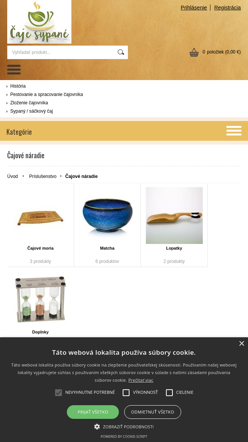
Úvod (12, 176)
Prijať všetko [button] (93, 412)
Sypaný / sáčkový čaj (31, 111)
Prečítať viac (140, 380)
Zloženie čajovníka (29, 102)
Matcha (107, 248)
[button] (124, 426)
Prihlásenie (194, 8)
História (18, 86)
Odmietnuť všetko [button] (152, 412)
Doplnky (40, 332)
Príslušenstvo (43, 176)
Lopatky (174, 248)
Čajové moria (40, 248)
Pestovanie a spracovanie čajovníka (46, 94)
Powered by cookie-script (124, 436)
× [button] (241, 344)
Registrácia (227, 8)
